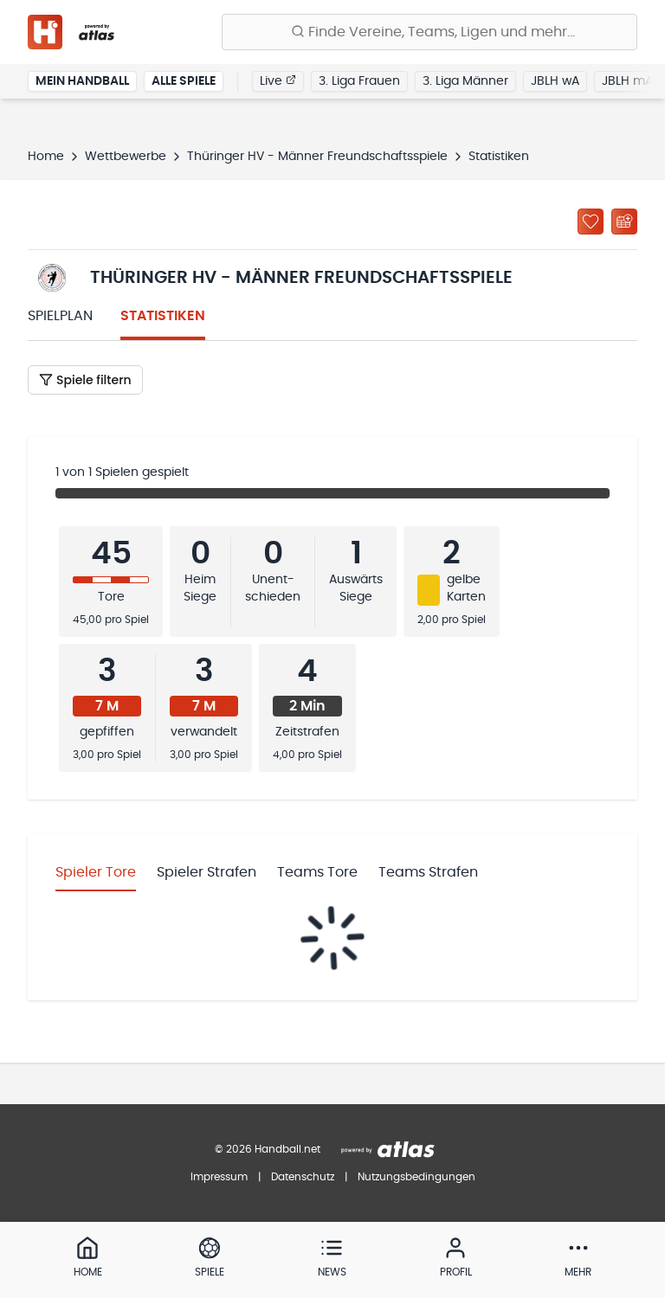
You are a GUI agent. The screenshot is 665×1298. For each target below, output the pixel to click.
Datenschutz (302, 1177)
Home (46, 157)
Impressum (219, 1177)
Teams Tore (317, 872)
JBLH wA (555, 81)
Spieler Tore (95, 872)
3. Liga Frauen (359, 81)
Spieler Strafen (206, 872)
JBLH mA (627, 81)
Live (278, 80)
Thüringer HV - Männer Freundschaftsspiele (317, 157)
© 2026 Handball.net (267, 1149)
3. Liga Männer (465, 81)
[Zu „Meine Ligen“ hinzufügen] (591, 222)
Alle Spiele (184, 81)
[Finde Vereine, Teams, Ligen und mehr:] (429, 32)
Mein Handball (82, 81)
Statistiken (162, 316)
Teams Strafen (428, 872)
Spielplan (60, 316)
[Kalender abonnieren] (624, 222)
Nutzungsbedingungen (416, 1177)
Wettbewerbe (125, 157)
